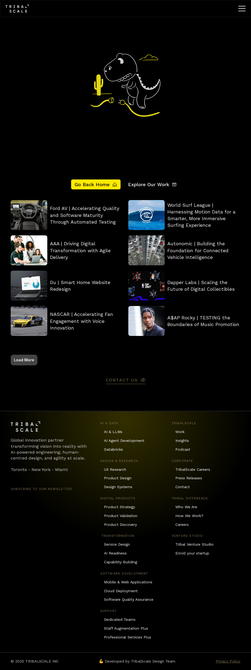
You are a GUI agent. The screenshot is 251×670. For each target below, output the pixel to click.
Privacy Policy (228, 661)
